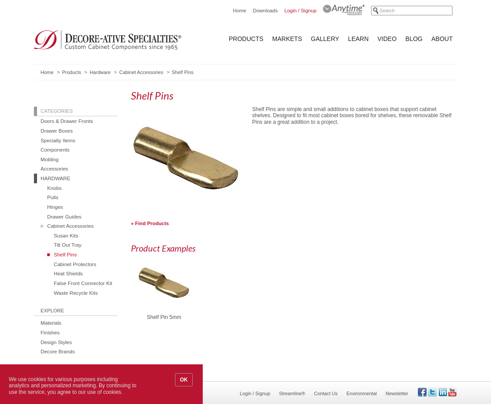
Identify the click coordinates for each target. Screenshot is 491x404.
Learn (358, 38)
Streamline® (292, 393)
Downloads (265, 10)
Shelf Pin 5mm (164, 317)
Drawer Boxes (57, 130)
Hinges (55, 207)
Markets (287, 38)
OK (184, 380)
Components (55, 149)
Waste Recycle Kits (76, 293)
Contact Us (326, 393)
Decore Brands (58, 351)
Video (387, 38)
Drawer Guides (64, 216)
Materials (51, 323)
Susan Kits (66, 235)
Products (246, 38)
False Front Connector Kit (83, 283)
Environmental (361, 393)
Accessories (54, 168)
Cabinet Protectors (75, 264)
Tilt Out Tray (68, 245)
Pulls (52, 197)
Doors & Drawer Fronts (67, 121)
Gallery (325, 38)
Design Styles (56, 342)
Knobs (54, 188)
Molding (50, 159)
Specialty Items (58, 140)
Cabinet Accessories (141, 72)
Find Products (152, 223)
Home (239, 10)
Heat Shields (68, 273)
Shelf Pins (65, 254)
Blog (414, 38)
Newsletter (397, 393)
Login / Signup (300, 10)
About (442, 38)
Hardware (100, 72)
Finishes (50, 332)
